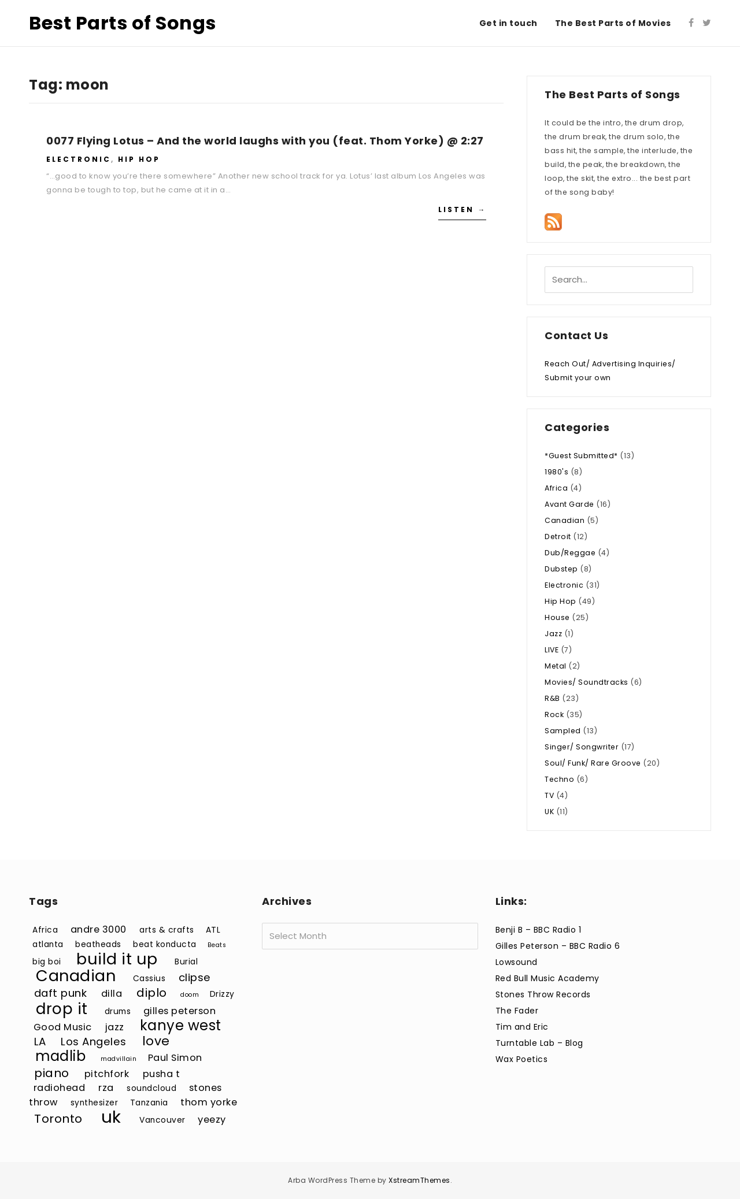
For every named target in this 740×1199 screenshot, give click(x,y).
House (557, 617)
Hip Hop (139, 159)
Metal (556, 666)
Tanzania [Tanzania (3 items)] (149, 1102)
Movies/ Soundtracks (586, 682)
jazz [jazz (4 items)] (114, 1027)
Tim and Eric (522, 1027)
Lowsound (516, 962)
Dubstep (561, 569)
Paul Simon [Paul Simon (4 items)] (175, 1057)
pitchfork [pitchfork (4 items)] (107, 1074)
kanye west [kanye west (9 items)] (180, 1025)
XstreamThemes (419, 1180)
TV (549, 795)
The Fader (517, 1010)
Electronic (78, 159)
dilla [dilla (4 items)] (112, 993)
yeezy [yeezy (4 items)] (212, 1119)
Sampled (563, 731)
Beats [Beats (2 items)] (217, 945)
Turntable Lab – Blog (539, 1043)
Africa (556, 488)
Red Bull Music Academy (547, 978)
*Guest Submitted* (581, 456)
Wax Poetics (521, 1059)
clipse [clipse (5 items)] (195, 977)
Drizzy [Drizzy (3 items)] (222, 994)
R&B (552, 698)
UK (549, 811)
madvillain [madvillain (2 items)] (118, 1059)
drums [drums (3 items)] (118, 1011)
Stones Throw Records (543, 994)
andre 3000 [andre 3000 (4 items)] (99, 929)
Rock (554, 714)
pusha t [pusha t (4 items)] (161, 1074)
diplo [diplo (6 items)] (151, 993)
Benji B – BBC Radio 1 (538, 930)
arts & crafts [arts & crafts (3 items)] (166, 930)
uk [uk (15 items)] (111, 1117)
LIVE (551, 650)
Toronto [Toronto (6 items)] (58, 1119)
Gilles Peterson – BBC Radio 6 (557, 946)
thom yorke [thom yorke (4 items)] (208, 1102)
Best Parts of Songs (122, 23)
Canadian (564, 520)
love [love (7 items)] (156, 1041)
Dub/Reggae (570, 553)
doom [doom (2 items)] (189, 994)
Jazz (553, 634)
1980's (556, 472)
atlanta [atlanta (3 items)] (48, 944)
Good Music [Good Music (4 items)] (63, 1027)
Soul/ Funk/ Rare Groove (593, 763)
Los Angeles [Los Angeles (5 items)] (94, 1041)
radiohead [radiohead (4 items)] (60, 1087)
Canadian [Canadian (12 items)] (76, 975)
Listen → (462, 209)
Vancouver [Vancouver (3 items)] (162, 1120)
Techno (559, 779)
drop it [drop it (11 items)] (62, 1008)
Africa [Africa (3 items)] (45, 930)
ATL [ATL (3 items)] (213, 930)
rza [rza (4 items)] (106, 1087)
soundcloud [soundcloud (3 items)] (151, 1088)
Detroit (558, 536)
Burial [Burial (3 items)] (186, 961)
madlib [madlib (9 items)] (60, 1056)
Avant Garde (569, 504)
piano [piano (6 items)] (51, 1073)
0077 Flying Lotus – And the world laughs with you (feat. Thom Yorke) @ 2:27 (265, 140)
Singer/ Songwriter (582, 747)
